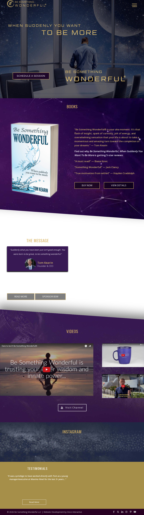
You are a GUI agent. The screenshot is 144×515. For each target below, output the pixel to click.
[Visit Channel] (72, 407)
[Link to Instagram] (126, 512)
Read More (34, 502)
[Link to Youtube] (135, 512)
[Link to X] (118, 512)
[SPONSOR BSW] (50, 296)
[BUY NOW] (87, 185)
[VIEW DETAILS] (119, 185)
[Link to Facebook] (114, 512)
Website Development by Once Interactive (63, 512)
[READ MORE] (20, 296)
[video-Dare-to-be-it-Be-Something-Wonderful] (46, 369)
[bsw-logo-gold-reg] (26, 5)
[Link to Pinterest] (131, 512)
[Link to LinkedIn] (122, 512)
